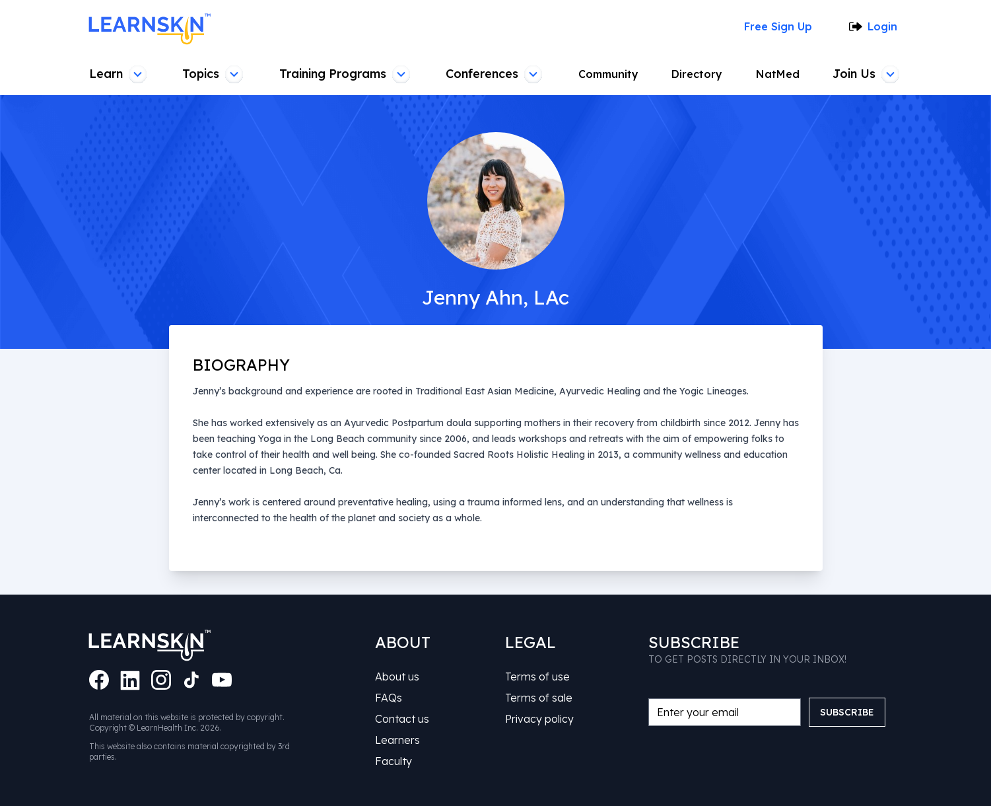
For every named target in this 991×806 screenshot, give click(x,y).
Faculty (393, 761)
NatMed (778, 74)
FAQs (388, 697)
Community (608, 74)
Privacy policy (539, 718)
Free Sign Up (778, 26)
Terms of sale (538, 697)
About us (397, 676)
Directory (696, 74)
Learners (397, 740)
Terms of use (537, 676)
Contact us (402, 718)
